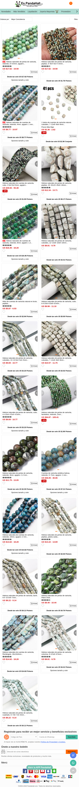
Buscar (63, 5)
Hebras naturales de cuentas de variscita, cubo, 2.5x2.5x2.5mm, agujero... (18, 184)
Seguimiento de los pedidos (73, 755)
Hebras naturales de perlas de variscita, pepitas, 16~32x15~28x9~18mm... (56, 184)
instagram (36, 771)
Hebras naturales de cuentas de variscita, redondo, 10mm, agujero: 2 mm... (18, 536)
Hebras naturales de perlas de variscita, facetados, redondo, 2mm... (56, 413)
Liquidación (32, 11)
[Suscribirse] (36, 752)
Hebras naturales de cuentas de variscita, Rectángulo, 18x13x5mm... (18, 653)
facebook (25, 771)
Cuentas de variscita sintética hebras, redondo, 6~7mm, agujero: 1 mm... (55, 474)
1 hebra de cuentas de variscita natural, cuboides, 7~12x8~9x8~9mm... (56, 123)
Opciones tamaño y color (20, 80)
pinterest (31, 771)
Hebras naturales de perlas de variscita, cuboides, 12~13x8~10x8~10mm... (56, 242)
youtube (42, 771)
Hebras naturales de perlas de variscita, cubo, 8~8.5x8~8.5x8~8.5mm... (58, 302)
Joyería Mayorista (49, 11)
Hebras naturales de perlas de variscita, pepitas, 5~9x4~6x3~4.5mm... (56, 63)
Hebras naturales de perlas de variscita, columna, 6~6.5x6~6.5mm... (56, 653)
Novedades (6, 11)
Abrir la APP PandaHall (39, 767)
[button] (77, 11)
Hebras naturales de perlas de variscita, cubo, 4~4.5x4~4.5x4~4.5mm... (20, 413)
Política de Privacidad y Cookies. (53, 742)
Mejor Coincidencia (18, 19)
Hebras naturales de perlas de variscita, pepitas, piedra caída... (56, 536)
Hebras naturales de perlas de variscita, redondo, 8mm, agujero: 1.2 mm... (18, 474)
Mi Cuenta (74, 5)
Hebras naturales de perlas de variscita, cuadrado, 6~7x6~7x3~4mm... (18, 714)
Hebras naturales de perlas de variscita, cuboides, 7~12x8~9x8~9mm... (56, 359)
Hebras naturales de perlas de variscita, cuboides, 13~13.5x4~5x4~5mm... (18, 359)
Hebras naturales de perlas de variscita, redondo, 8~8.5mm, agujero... (19, 63)
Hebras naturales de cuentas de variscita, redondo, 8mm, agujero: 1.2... (17, 242)
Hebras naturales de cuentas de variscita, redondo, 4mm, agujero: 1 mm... (18, 123)
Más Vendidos (19, 11)
